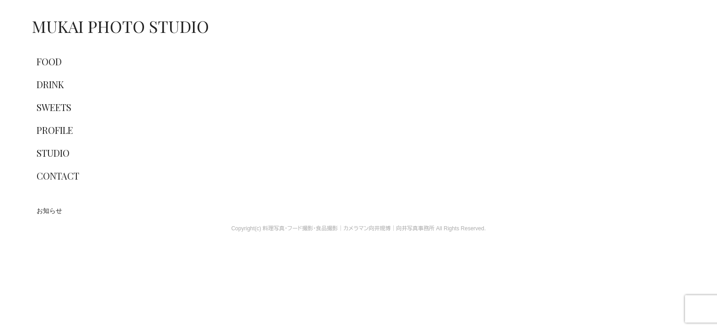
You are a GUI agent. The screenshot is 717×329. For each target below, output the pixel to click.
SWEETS (54, 107)
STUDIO (53, 153)
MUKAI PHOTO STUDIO (120, 26)
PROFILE (55, 130)
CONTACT (58, 176)
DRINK (50, 84)
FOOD (49, 61)
